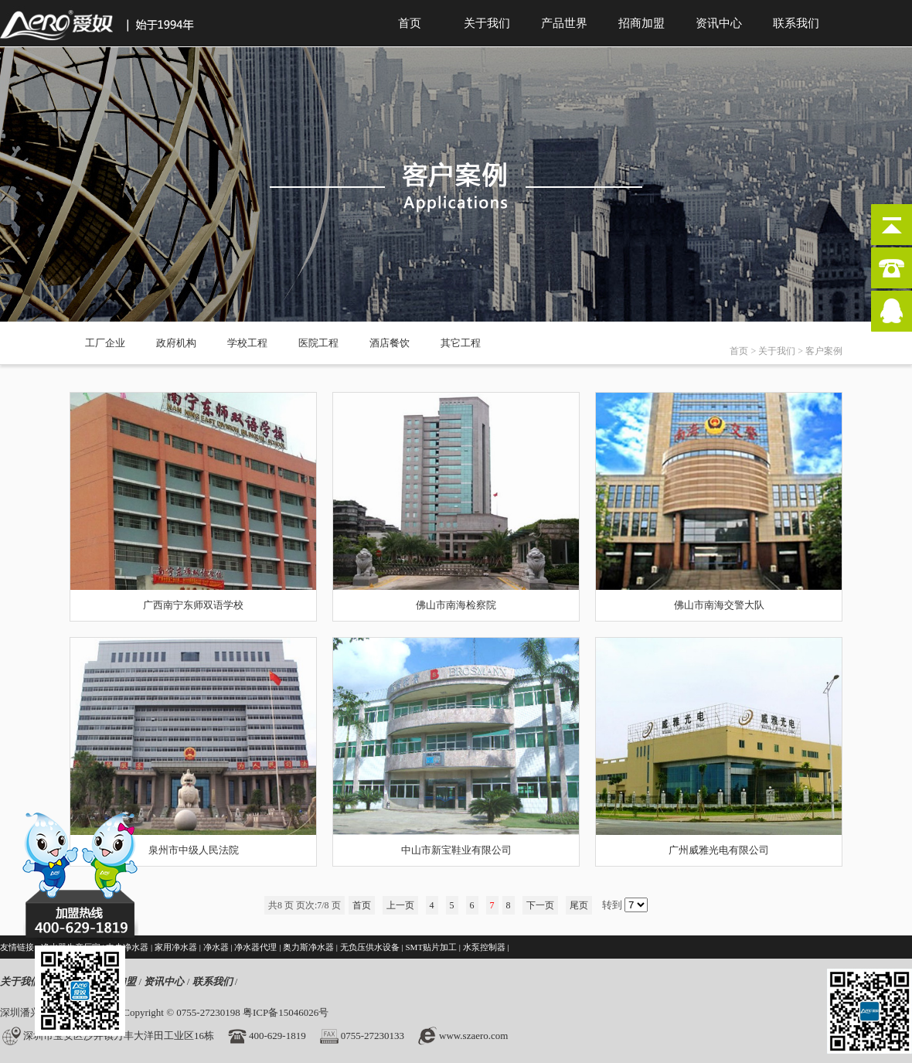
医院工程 (318, 343)
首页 (409, 23)
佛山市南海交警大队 (719, 605)
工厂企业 (105, 343)
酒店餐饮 (389, 343)
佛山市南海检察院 (456, 605)
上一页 (400, 905)
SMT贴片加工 (431, 947)
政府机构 (176, 343)
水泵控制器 (484, 947)
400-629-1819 (277, 1035)
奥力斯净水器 (308, 947)
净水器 (216, 947)
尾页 (579, 905)
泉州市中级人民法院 (193, 850)
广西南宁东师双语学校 (193, 605)
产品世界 (564, 23)
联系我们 (796, 23)
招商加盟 (641, 23)
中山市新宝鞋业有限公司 (456, 850)
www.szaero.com (473, 1035)
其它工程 (461, 343)
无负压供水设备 (370, 947)
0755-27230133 (372, 1035)
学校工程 (247, 343)
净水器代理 (255, 947)
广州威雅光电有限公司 (719, 850)
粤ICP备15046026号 (285, 1012)
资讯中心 (719, 23)
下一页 (540, 905)
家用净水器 (176, 947)
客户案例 (823, 351)
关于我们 (487, 23)
